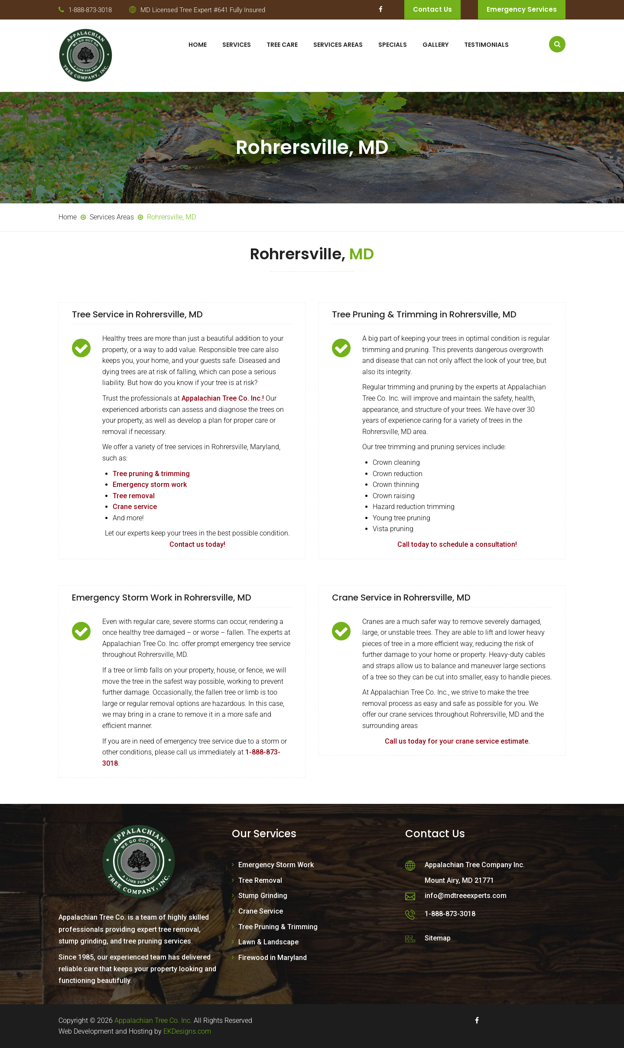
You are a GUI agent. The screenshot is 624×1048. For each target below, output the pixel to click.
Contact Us (432, 9)
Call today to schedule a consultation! (457, 544)
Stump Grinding (262, 895)
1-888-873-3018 (90, 10)
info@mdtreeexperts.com (466, 895)
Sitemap (438, 938)
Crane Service (260, 911)
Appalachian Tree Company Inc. (475, 865)
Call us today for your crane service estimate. (457, 741)
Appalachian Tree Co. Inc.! (223, 398)
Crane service (135, 507)
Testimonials (486, 44)
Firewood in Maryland (272, 957)
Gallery (435, 44)
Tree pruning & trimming (151, 474)
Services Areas (338, 44)
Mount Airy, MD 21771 (459, 880)
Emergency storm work (150, 484)
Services (236, 44)
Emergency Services (522, 9)
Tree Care (282, 44)
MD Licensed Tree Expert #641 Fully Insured (202, 10)
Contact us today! (197, 544)
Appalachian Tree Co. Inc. (153, 1020)
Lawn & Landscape (268, 942)
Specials (392, 44)
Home (197, 44)
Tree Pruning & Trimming (278, 927)
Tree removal (134, 496)
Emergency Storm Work (276, 865)
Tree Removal (260, 880)
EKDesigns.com (187, 1031)
